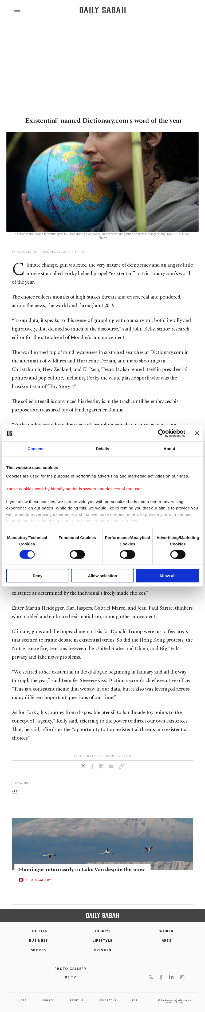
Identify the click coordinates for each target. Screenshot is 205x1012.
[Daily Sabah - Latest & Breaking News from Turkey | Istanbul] (102, 10)
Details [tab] (102, 448)
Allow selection (102, 575)
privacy (48, 1000)
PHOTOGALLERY (38, 880)
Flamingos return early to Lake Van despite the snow (82, 870)
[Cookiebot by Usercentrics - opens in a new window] (162, 433)
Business (38, 940)
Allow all (167, 575)
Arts (167, 940)
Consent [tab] (35, 448)
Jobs (23, 1000)
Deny (37, 575)
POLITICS (38, 931)
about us (76, 1000)
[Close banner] (197, 433)
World (166, 931)
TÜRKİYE (102, 931)
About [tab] (169, 448)
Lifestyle (103, 940)
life (14, 791)
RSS (134, 1000)
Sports (38, 950)
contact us (107, 1000)
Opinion (102, 950)
